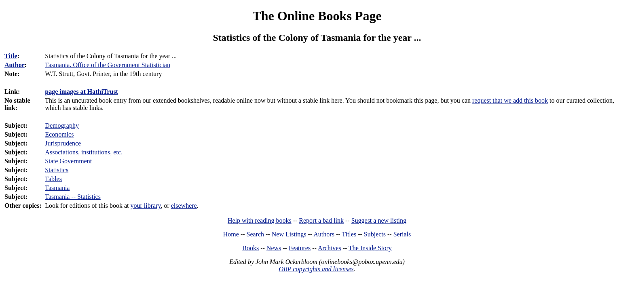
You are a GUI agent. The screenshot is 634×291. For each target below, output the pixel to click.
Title (10, 56)
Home (231, 234)
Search (255, 234)
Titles (349, 234)
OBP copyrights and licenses (316, 269)
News (273, 248)
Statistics (56, 170)
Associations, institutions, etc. (84, 152)
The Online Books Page (316, 15)
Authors (323, 234)
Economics (59, 134)
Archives (329, 248)
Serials (402, 234)
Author (14, 64)
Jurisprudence (63, 143)
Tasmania (57, 187)
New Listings (289, 234)
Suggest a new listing (378, 220)
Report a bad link (321, 220)
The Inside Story (370, 248)
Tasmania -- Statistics (73, 196)
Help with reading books (260, 220)
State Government (68, 161)
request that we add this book (510, 100)
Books (250, 248)
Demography (62, 125)
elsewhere (184, 205)
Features (300, 248)
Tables (53, 178)
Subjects (375, 234)
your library (145, 205)
